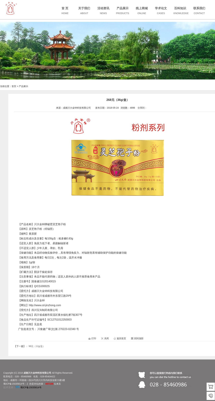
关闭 (106, 338)
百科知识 (181, 11)
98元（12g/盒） (37, 346)
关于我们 (84, 11)
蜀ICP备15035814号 (31, 387)
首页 (14, 86)
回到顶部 (138, 338)
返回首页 (121, 338)
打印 (93, 338)
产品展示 (122, 11)
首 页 (65, 11)
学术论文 (161, 11)
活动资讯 (103, 11)
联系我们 (199, 11)
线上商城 (142, 11)
